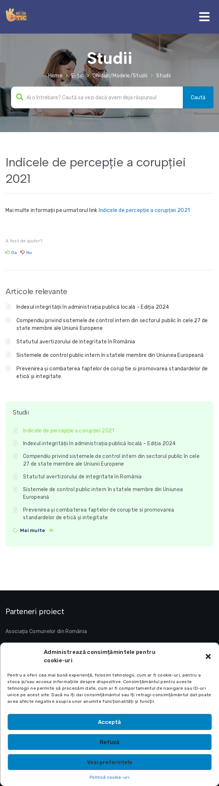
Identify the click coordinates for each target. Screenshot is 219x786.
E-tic (77, 76)
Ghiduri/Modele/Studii (119, 76)
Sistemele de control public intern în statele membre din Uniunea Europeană (110, 355)
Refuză (110, 742)
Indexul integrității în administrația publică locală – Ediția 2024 (92, 307)
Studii (163, 76)
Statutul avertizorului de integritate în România (75, 342)
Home (55, 76)
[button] (208, 656)
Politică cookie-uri (109, 777)
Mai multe (32, 530)
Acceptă (109, 722)
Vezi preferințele (109, 762)
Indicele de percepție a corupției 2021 (144, 210)
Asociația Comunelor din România (46, 631)
